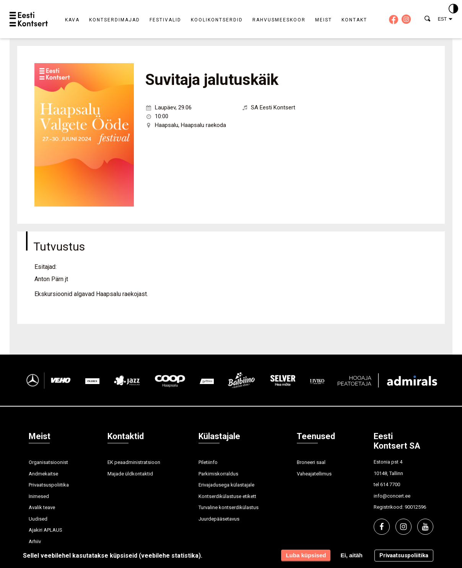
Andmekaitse (43, 474)
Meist (323, 20)
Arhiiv (35, 541)
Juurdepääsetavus (218, 519)
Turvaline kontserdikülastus (228, 507)
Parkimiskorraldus (218, 474)
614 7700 (390, 484)
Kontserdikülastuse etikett (227, 496)
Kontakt (354, 20)
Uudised (38, 519)
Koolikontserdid (217, 20)
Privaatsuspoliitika (49, 485)
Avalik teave (42, 507)
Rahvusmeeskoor (279, 20)
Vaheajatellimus (314, 474)
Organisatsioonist (48, 462)
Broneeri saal (311, 462)
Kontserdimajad (114, 20)
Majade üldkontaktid (130, 474)
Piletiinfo (208, 462)
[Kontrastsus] (453, 9)
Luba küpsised (306, 555)
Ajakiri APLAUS (45, 530)
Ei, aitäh (351, 555)
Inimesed (39, 496)
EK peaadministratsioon (133, 462)
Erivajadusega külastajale (226, 485)
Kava (72, 20)
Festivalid (165, 20)
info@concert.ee (392, 496)
